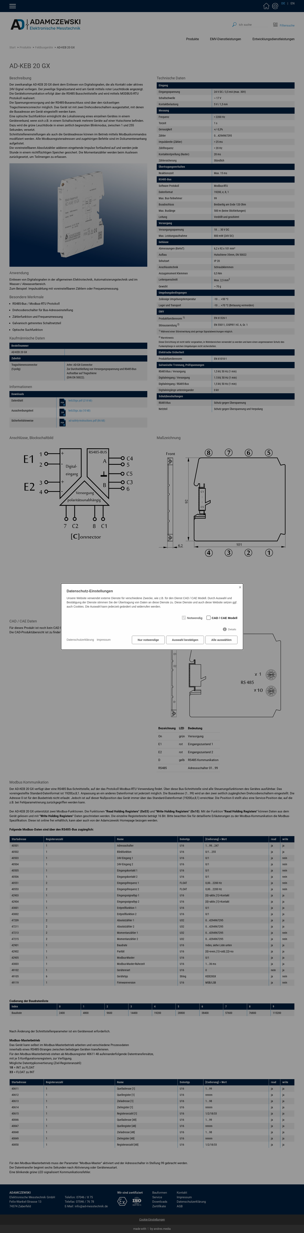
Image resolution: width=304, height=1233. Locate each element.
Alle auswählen (221, 640)
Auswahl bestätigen (185, 640)
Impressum (104, 639)
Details (232, 629)
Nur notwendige (148, 640)
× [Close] (240, 587)
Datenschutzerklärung (80, 639)
